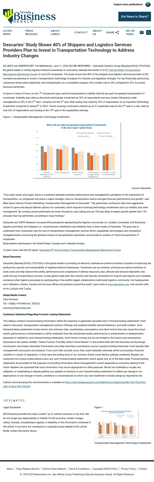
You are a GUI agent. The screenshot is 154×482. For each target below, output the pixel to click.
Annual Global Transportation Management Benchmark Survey (87, 250)
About (10, 468)
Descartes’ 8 (45, 250)
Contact (81, 32)
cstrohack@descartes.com (17, 307)
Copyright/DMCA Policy (105, 468)
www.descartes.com (118, 284)
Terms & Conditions (79, 468)
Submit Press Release (54, 468)
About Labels (55, 32)
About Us (97, 32)
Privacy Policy (128, 468)
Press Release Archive (27, 468)
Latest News (7, 32)
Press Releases (31, 32)
